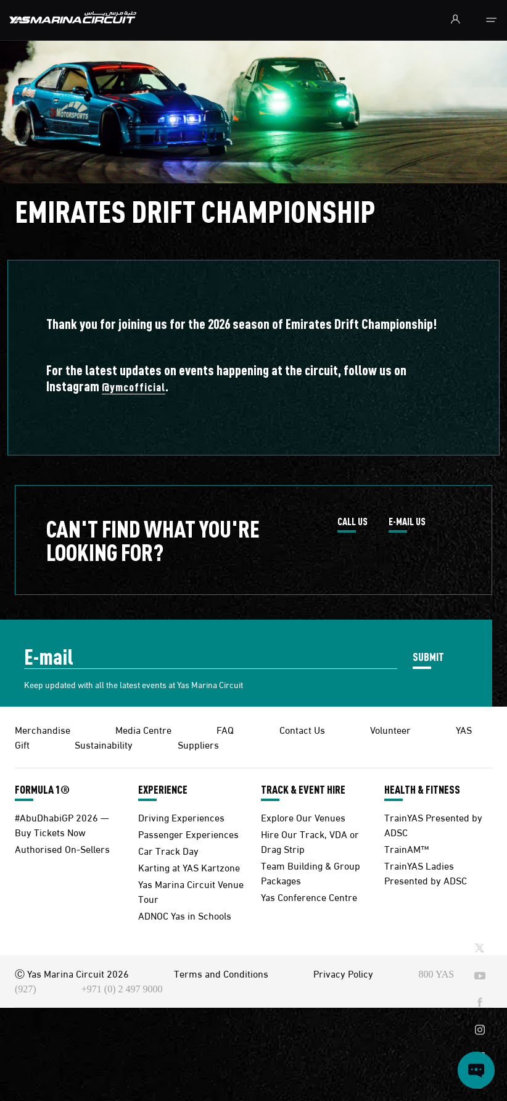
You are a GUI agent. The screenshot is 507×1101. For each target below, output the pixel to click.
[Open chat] (476, 1070)
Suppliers (198, 744)
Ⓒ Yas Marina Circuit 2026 (72, 973)
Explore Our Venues (303, 817)
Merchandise (42, 729)
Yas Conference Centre (309, 896)
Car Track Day (168, 850)
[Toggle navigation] (491, 20)
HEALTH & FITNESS (422, 789)
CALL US (352, 522)
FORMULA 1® (42, 789)
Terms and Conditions (221, 973)
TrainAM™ (406, 848)
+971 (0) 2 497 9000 (122, 989)
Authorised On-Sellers (62, 848)
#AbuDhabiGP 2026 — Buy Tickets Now (62, 824)
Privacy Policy (343, 973)
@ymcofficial (133, 387)
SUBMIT (428, 656)
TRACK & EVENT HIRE (303, 789)
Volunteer (390, 729)
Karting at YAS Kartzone (189, 867)
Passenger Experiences (188, 833)
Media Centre (143, 729)
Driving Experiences (181, 817)
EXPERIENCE (163, 789)
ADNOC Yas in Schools (184, 915)
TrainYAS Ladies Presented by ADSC (425, 872)
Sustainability (104, 744)
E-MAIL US (407, 522)
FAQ (225, 729)
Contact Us (302, 729)
